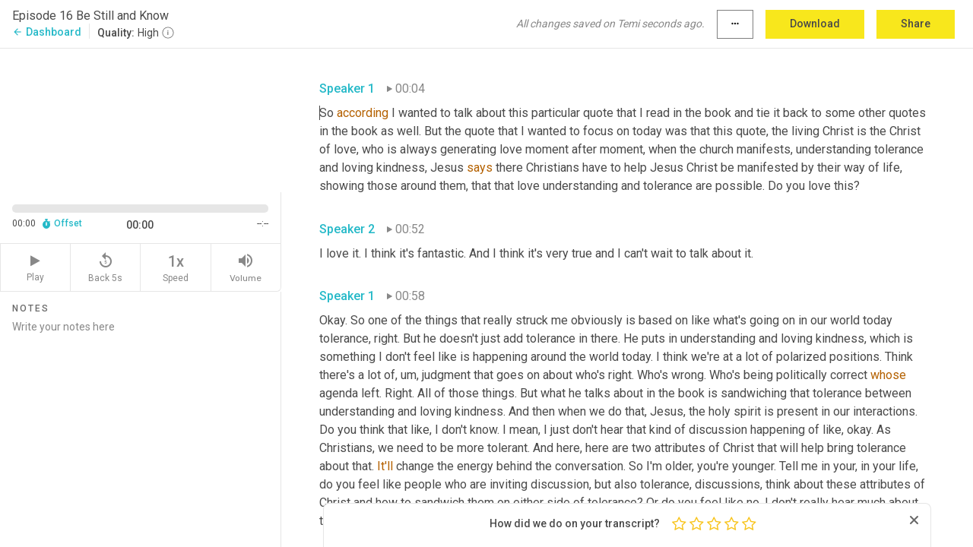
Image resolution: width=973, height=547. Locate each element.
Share (915, 23)
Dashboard (46, 32)
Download (815, 23)
